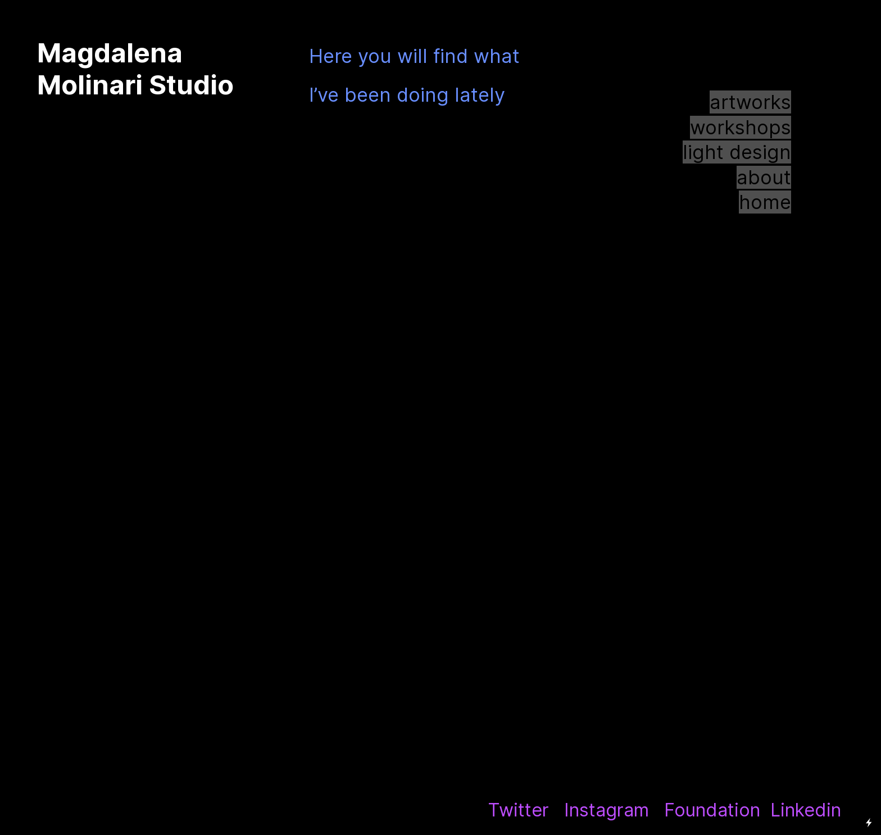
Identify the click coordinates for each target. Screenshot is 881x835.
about (764, 177)
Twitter (518, 810)
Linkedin (805, 810)
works (763, 102)
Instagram (606, 810)
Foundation (712, 810)
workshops (740, 127)
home (765, 202)
